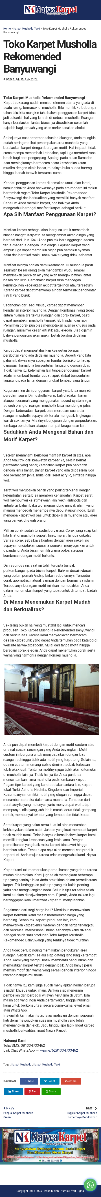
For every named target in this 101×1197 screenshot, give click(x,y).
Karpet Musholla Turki (26, 28)
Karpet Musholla (21, 1064)
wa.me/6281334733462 (59, 1050)
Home (7, 28)
